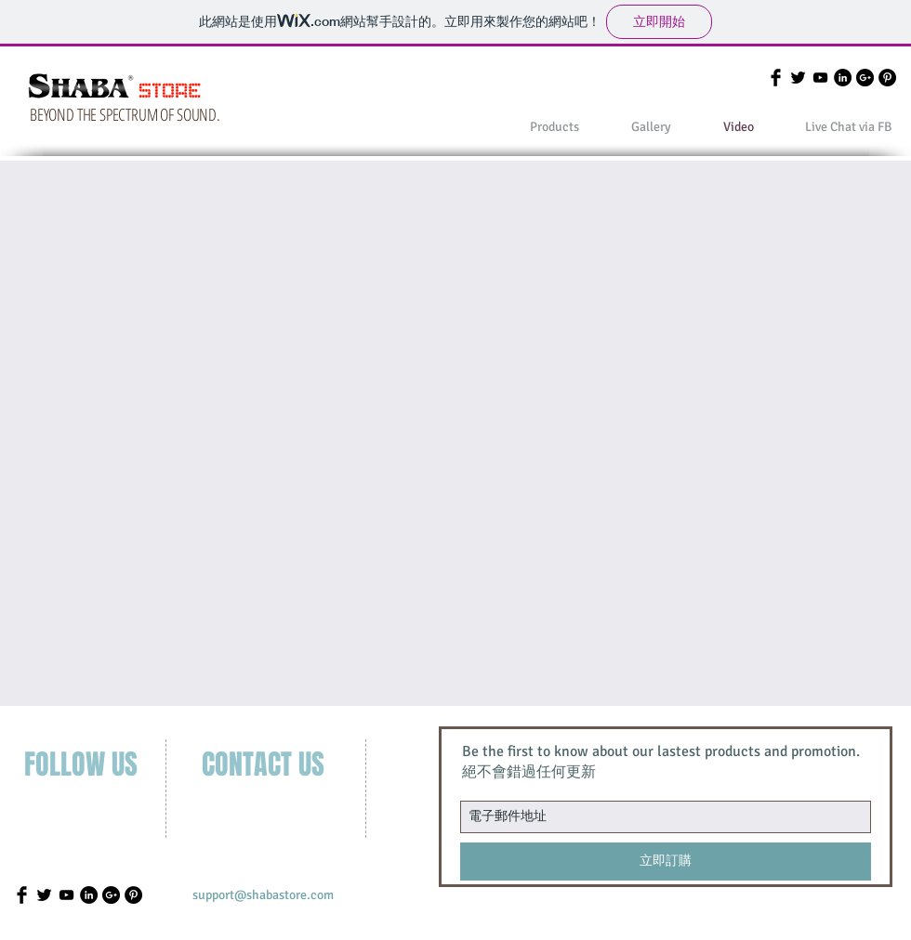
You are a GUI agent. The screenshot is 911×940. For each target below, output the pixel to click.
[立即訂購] (665, 861)
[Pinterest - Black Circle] (887, 77)
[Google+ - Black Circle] (865, 77)
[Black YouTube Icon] (820, 77)
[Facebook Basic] (776, 77)
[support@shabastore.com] (263, 895)
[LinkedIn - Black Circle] (843, 77)
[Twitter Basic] (798, 77)
